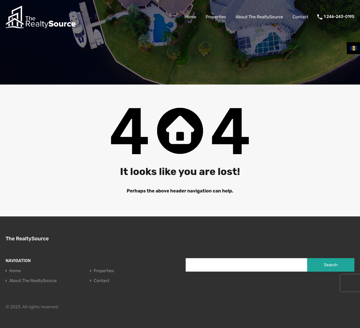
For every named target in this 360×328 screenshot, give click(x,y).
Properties (216, 16)
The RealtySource (27, 238)
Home (190, 16)
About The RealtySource (259, 16)
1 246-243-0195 (339, 17)
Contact (300, 16)
